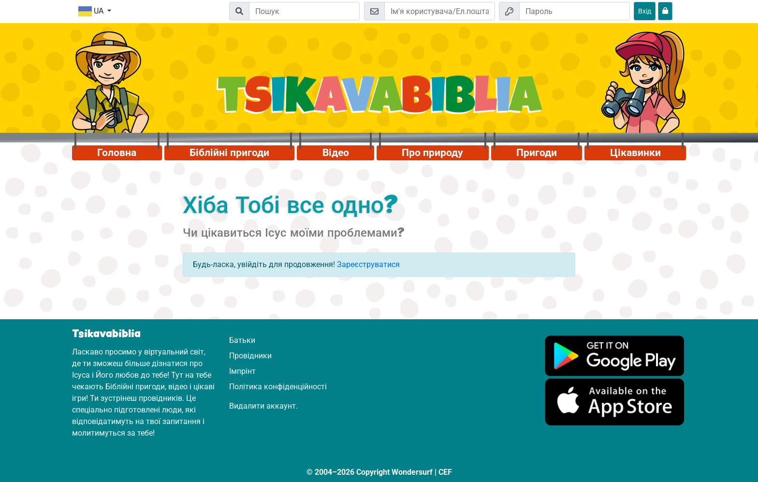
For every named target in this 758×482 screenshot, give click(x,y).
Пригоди (536, 152)
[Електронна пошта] (439, 11)
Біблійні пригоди (229, 152)
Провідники (250, 355)
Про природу (432, 152)
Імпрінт (242, 371)
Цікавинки (635, 152)
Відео (335, 152)
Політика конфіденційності (278, 386)
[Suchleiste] (304, 11)
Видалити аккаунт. (263, 406)
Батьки (242, 340)
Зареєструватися (368, 264)
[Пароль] (574, 11)
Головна (116, 152)
